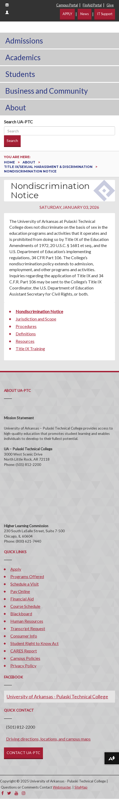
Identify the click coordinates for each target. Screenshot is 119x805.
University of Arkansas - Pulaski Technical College (57, 696)
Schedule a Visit (24, 583)
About (15, 107)
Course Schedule (25, 606)
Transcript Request (27, 628)
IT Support (104, 14)
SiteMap (80, 787)
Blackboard (21, 613)
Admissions (24, 40)
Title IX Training (30, 348)
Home (10, 162)
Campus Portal (67, 5)
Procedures (26, 326)
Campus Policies (25, 658)
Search (12, 140)
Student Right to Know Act (34, 643)
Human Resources (26, 621)
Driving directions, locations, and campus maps (48, 738)
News (84, 14)
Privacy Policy (23, 665)
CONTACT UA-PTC (23, 752)
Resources (25, 341)
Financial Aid (22, 598)
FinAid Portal (92, 5)
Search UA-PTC (18, 121)
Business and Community (46, 90)
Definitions (26, 333)
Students (20, 74)
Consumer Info (23, 635)
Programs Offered (27, 576)
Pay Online (20, 591)
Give (110, 5)
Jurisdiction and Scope (36, 318)
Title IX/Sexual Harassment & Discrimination (48, 167)
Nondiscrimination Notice (39, 311)
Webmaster (62, 787)
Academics (23, 57)
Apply (15, 569)
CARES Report (23, 650)
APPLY (67, 14)
